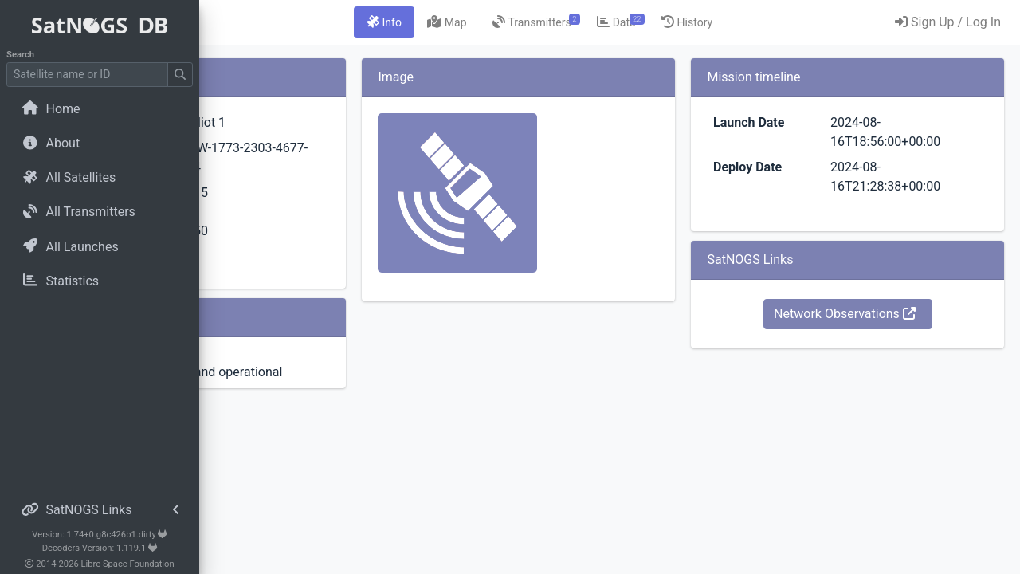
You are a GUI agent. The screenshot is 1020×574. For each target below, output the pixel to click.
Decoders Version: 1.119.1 (100, 548)
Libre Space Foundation (128, 564)
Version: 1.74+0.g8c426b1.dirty (99, 534)
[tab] (478, 22)
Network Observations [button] (876, 313)
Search (20, 54)
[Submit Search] (180, 74)
